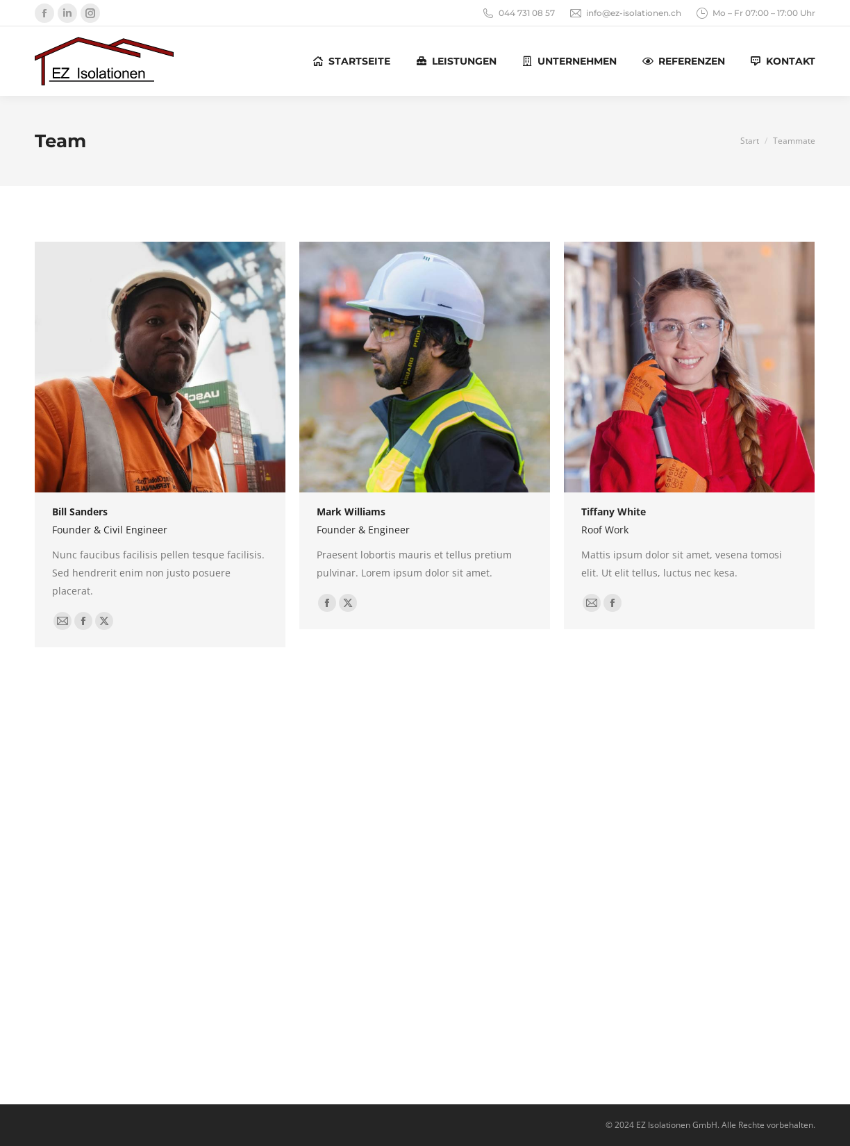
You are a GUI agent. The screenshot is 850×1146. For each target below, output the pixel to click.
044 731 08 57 (518, 13)
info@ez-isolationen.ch (625, 13)
